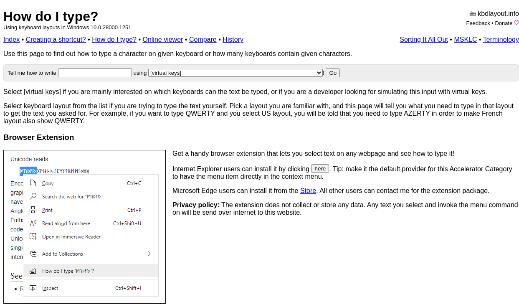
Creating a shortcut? (56, 39)
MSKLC (465, 39)
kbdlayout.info (498, 13)
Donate (503, 23)
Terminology (501, 39)
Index (11, 39)
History (233, 39)
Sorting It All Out (424, 39)
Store (308, 190)
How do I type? (51, 16)
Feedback (478, 23)
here (320, 168)
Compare (203, 39)
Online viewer (162, 39)
